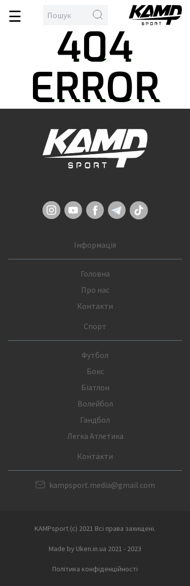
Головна (95, 273)
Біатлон (95, 387)
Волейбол (95, 403)
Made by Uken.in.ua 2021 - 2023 (95, 548)
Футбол (95, 355)
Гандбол (95, 420)
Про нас (95, 290)
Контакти (95, 306)
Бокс (95, 371)
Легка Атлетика (95, 436)
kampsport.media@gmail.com (102, 485)
